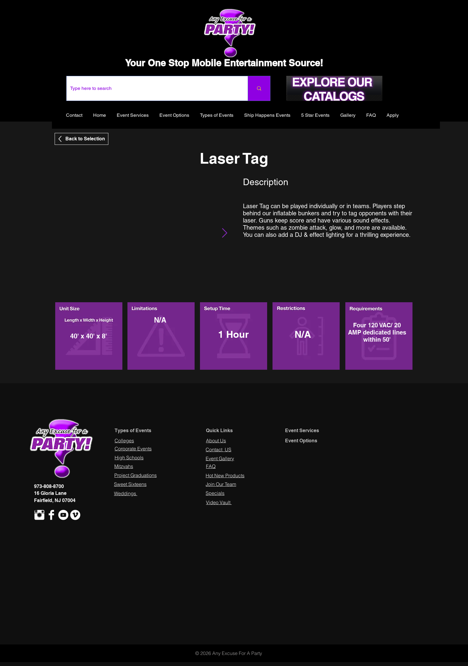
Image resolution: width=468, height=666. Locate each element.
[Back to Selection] (81, 139)
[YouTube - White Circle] (63, 515)
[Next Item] (224, 233)
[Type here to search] (152, 88)
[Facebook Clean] (51, 515)
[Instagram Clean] (39, 515)
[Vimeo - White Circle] (75, 515)
